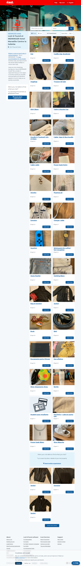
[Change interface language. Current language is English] (70, 3)
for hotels (25, 546)
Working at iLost (10, 541)
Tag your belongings (45, 546)
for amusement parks (28, 548)
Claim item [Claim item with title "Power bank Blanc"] (46, 449)
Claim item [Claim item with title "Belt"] (70, 338)
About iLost (9, 539)
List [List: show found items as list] (40, 33)
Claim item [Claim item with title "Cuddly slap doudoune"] (70, 60)
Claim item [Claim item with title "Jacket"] (70, 310)
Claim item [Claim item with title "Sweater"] (46, 227)
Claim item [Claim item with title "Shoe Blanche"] (70, 449)
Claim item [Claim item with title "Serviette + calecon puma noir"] (70, 421)
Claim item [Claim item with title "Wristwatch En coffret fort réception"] (70, 254)
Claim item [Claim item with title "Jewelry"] (46, 199)
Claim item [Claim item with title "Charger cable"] (70, 227)
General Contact (61, 541)
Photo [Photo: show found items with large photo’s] (33, 33)
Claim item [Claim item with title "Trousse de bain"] (70, 88)
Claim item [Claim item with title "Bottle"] (70, 393)
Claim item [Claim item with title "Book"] (46, 338)
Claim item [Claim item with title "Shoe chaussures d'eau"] (46, 393)
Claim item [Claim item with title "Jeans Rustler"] (46, 282)
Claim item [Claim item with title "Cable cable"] (46, 171)
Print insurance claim (45, 541)
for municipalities (27, 539)
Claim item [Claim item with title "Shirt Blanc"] (46, 116)
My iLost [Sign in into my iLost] (62, 2)
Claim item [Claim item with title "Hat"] (46, 60)
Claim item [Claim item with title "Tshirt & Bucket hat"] (70, 116)
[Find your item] (71, 28)
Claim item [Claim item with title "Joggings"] (46, 88)
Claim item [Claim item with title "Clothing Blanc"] (70, 282)
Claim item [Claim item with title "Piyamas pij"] (70, 199)
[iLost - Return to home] (10, 2)
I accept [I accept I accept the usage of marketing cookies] (18, 563)
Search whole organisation (17, 97)
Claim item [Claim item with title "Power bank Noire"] (70, 171)
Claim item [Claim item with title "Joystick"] (46, 254)
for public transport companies (31, 544)
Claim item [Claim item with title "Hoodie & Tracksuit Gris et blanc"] (46, 143)
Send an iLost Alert (45, 544)
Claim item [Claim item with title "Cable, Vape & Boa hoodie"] (70, 143)
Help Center (60, 539)
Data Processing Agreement (13, 546)
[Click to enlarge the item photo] (40, 44)
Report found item (44, 539)
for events (26, 541)
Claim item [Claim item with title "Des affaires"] (70, 365)
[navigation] (76, 563)
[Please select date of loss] (60, 28)
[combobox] (41, 28)
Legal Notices (9, 544)
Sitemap (60, 544)
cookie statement (20, 558)
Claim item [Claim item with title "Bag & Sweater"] (46, 310)
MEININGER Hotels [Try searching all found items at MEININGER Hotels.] (14, 33)
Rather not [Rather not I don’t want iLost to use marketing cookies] (27, 563)
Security (8, 548)
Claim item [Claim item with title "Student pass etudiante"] (46, 421)
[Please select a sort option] (67, 33)
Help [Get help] (55, 2)
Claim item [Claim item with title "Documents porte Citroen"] (46, 365)
